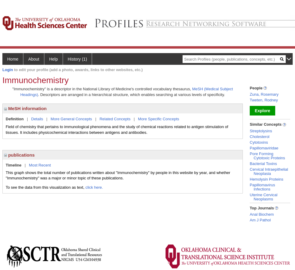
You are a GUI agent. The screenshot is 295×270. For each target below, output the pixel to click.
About (33, 59)
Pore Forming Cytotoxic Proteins (267, 156)
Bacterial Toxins (263, 163)
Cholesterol (260, 136)
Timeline (14, 165)
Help (53, 59)
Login (7, 70)
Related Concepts (115, 119)
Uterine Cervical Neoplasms (263, 197)
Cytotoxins (259, 142)
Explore (262, 110)
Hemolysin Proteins (266, 179)
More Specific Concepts (158, 119)
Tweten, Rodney (264, 100)
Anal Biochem (262, 214)
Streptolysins (261, 131)
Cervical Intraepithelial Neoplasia (269, 171)
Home (12, 59)
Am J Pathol (260, 220)
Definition (15, 119)
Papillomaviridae (264, 148)
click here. (94, 187)
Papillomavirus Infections (262, 187)
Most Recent (40, 165)
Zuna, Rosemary (264, 94)
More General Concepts (71, 119)
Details (37, 119)
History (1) (77, 59)
